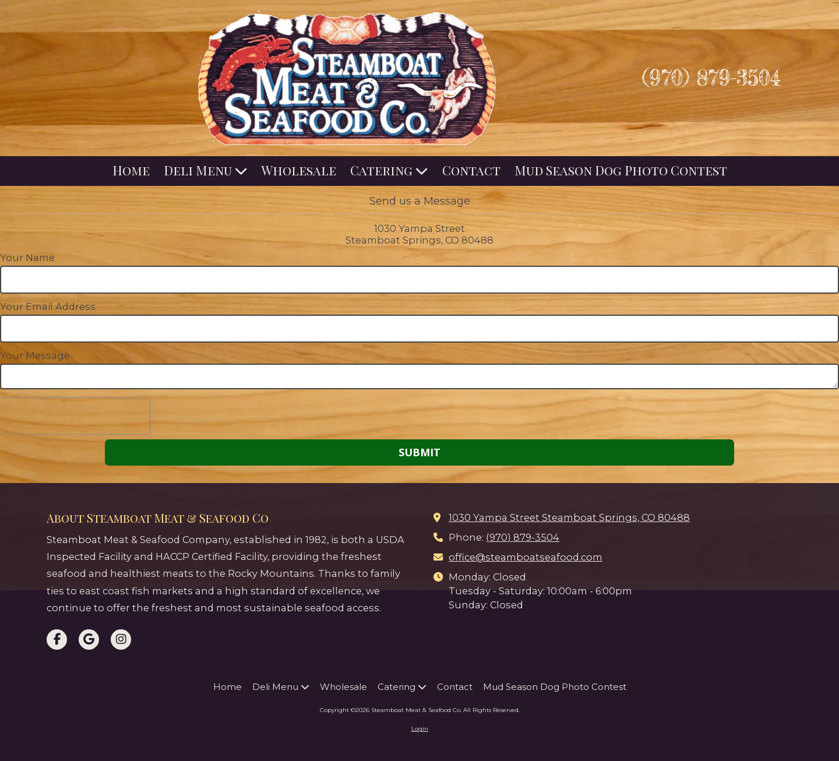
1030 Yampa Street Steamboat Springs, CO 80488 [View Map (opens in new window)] (569, 517)
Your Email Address (48, 306)
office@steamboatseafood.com (525, 557)
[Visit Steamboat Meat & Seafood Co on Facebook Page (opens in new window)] (57, 639)
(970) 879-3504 (711, 78)
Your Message (35, 355)
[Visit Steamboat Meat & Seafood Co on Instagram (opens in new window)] (121, 639)
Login (419, 728)
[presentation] (74, 416)
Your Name (27, 257)
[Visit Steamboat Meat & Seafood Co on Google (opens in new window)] (89, 639)
